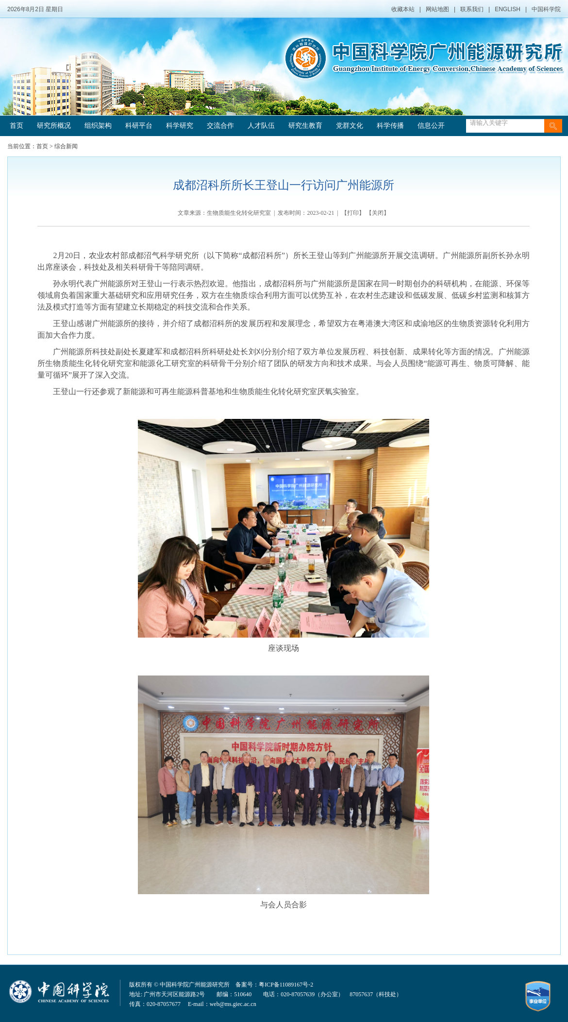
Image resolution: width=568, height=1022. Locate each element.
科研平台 (138, 125)
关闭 (378, 212)
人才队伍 (261, 125)
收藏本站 (403, 9)
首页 (16, 125)
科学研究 (179, 125)
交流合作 (220, 125)
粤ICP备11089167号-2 (286, 984)
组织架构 (98, 125)
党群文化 (349, 125)
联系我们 (472, 9)
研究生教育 (305, 125)
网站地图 (437, 9)
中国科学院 (546, 9)
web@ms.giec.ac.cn (233, 1004)
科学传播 (390, 125)
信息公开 (431, 125)
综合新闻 (66, 146)
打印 (353, 212)
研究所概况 (54, 125)
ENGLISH (507, 9)
